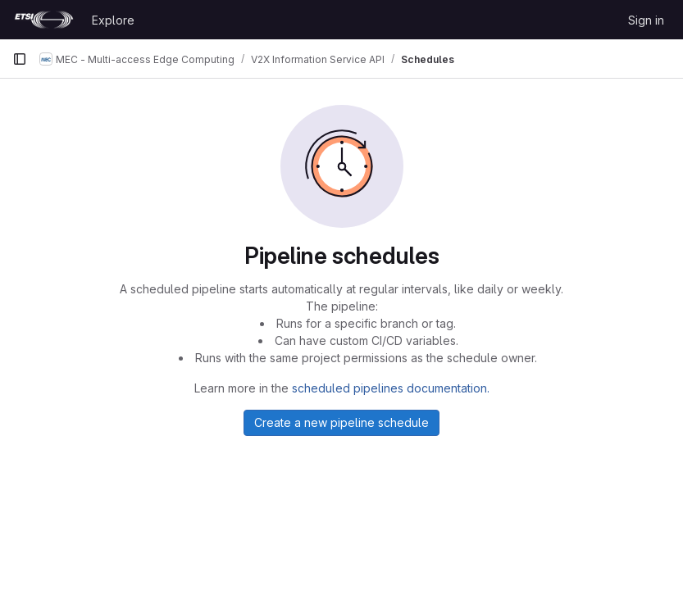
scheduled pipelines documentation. (390, 388)
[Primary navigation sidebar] (20, 59)
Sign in (646, 20)
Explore (113, 20)
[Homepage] (44, 20)
